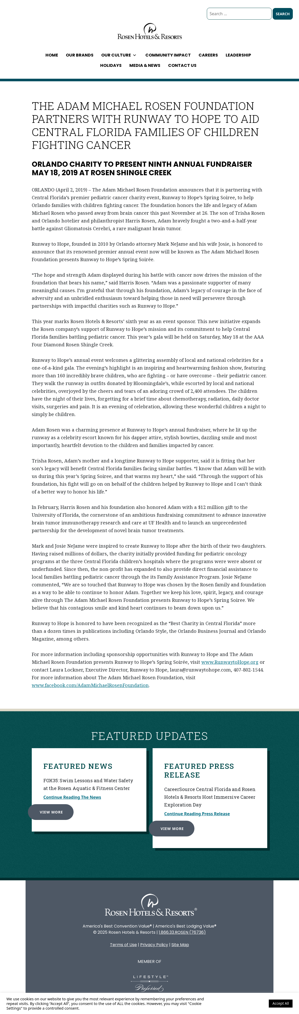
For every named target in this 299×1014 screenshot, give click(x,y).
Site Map (180, 945)
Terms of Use (123, 945)
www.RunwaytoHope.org (229, 662)
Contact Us (182, 65)
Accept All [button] (280, 1003)
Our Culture (119, 55)
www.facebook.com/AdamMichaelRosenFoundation (90, 685)
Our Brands (79, 55)
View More (48, 808)
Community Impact (168, 55)
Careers (208, 55)
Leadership (238, 55)
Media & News (144, 65)
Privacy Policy (154, 945)
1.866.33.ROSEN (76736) (182, 932)
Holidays (111, 65)
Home (51, 55)
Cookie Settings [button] (251, 1003)
